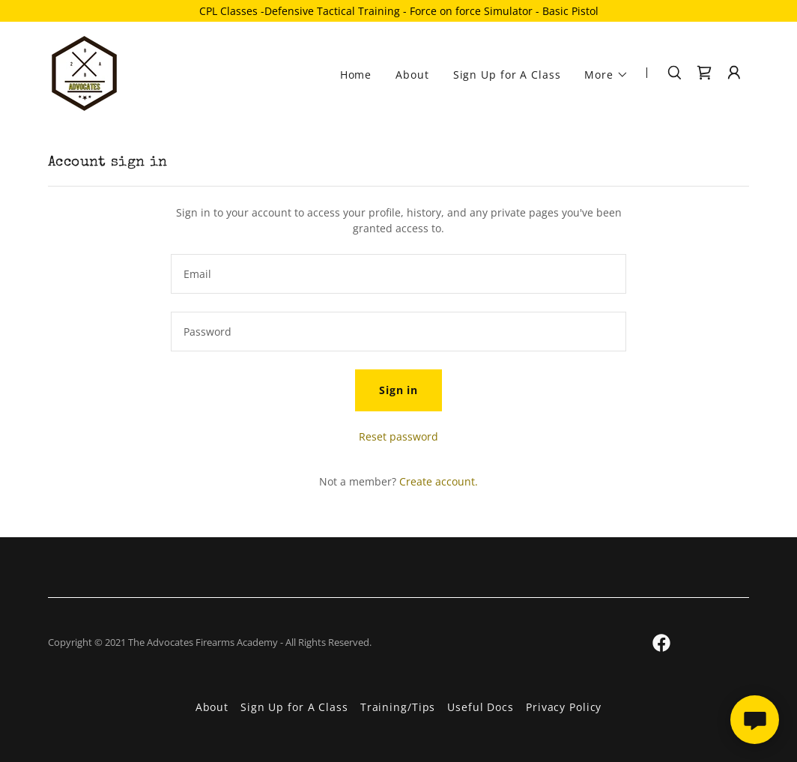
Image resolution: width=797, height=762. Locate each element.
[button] (606, 75)
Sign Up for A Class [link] (507, 74)
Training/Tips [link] (397, 707)
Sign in (398, 390)
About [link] (412, 74)
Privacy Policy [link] (563, 707)
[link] (84, 71)
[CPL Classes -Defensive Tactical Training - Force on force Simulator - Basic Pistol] (398, 11)
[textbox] (398, 274)
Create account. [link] (438, 481)
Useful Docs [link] (480, 707)
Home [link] (356, 74)
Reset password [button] (398, 436)
